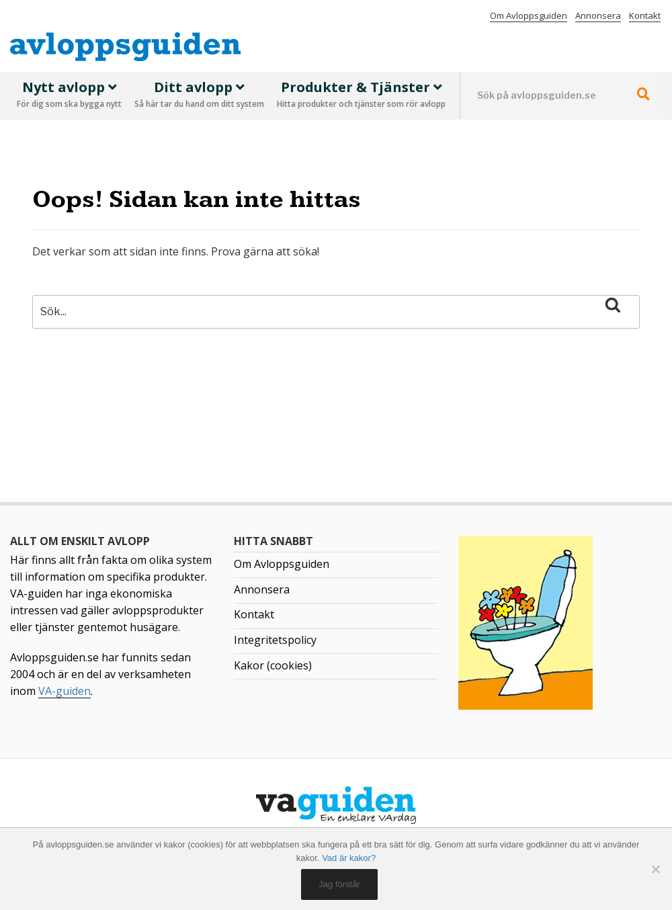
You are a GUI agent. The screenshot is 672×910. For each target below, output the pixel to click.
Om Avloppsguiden (528, 15)
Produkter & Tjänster (361, 95)
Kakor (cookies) (273, 665)
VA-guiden (64, 691)
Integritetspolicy (275, 639)
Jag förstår (339, 884)
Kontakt (645, 15)
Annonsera (598, 15)
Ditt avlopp (199, 95)
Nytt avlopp (69, 95)
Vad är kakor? (349, 858)
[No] (655, 869)
